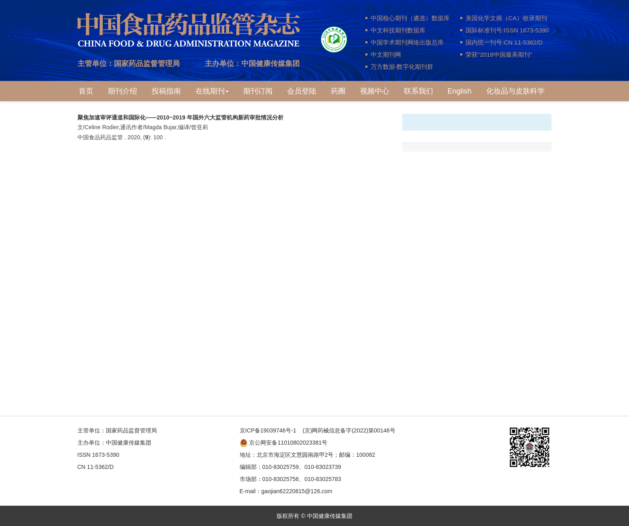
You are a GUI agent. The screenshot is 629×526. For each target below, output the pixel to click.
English (460, 91)
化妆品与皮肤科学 (515, 91)
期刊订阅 (258, 91)
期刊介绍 (122, 91)
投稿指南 (166, 91)
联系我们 (418, 91)
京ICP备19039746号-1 (268, 430)
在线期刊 (212, 91)
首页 (86, 91)
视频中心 (374, 91)
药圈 (338, 91)
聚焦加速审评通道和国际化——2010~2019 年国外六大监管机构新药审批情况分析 (180, 117)
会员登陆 (301, 91)
